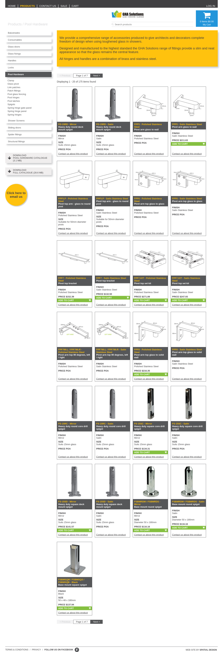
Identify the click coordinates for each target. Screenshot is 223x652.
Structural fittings (16, 141)
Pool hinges (13, 97)
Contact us (47, 5)
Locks (11, 67)
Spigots (11, 104)
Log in (210, 5)
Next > (96, 75)
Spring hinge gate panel (19, 108)
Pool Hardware (36, 24)
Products (27, 5)
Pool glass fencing (17, 94)
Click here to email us (16, 194)
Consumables (15, 40)
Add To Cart (180, 144)
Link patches (14, 87)
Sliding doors (14, 127)
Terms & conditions (16, 649)
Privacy (36, 649)
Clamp (11, 80)
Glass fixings (14, 53)
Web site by (201, 650)
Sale (64, 5)
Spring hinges (15, 114)
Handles (12, 60)
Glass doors (14, 46)
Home (12, 5)
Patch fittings (14, 90)
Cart (75, 5)
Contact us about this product (73, 153)
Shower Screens (16, 120)
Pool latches (14, 101)
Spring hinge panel (17, 111)
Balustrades (14, 33)
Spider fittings (15, 134)
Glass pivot (13, 84)
